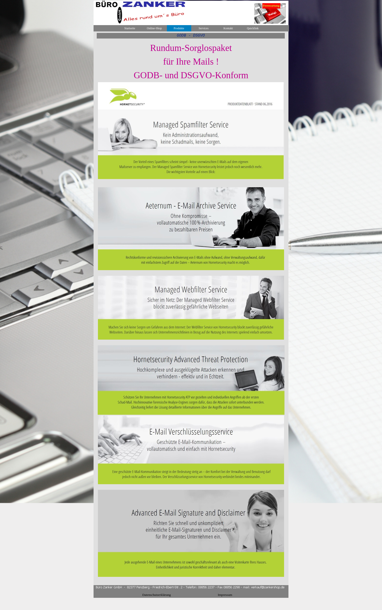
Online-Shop (154, 28)
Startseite (129, 28)
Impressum (225, 595)
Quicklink (253, 28)
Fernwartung (271, 5)
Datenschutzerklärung (156, 595)
